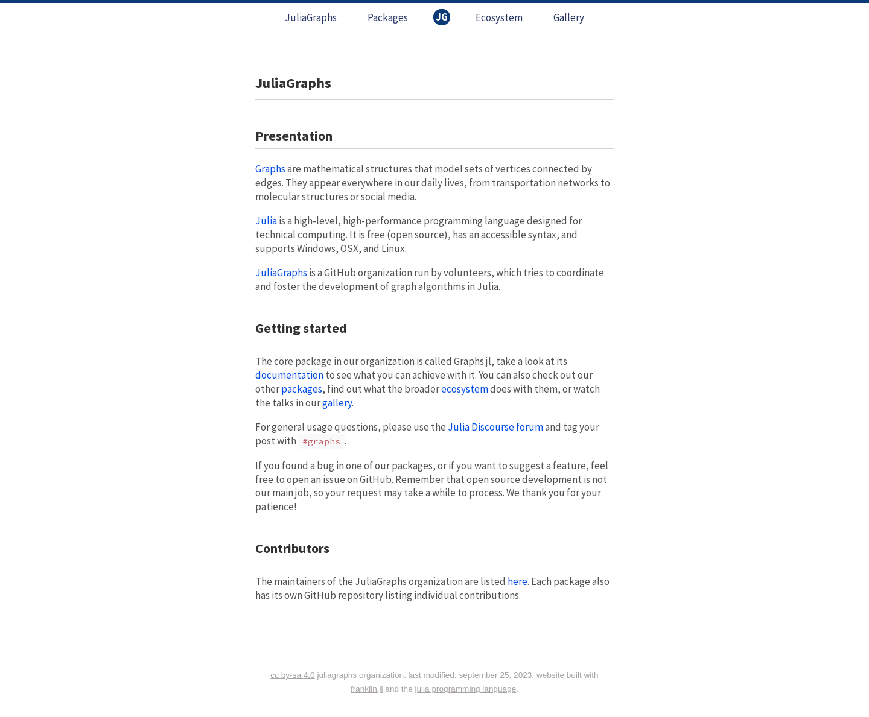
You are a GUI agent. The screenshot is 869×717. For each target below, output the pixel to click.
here (517, 581)
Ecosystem (499, 17)
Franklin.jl (367, 688)
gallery (337, 402)
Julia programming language (466, 688)
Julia (266, 220)
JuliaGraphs (311, 17)
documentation (289, 375)
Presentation (294, 135)
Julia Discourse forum (495, 427)
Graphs (270, 168)
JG (442, 17)
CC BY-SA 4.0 (292, 675)
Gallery (568, 17)
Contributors (292, 548)
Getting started (301, 328)
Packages (388, 17)
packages (301, 389)
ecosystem (464, 389)
